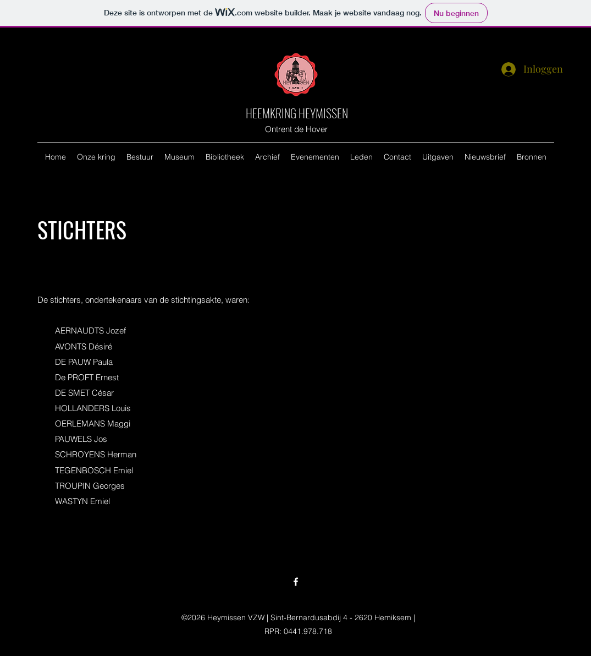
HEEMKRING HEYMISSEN (297, 113)
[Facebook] (295, 581)
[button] (96, 157)
